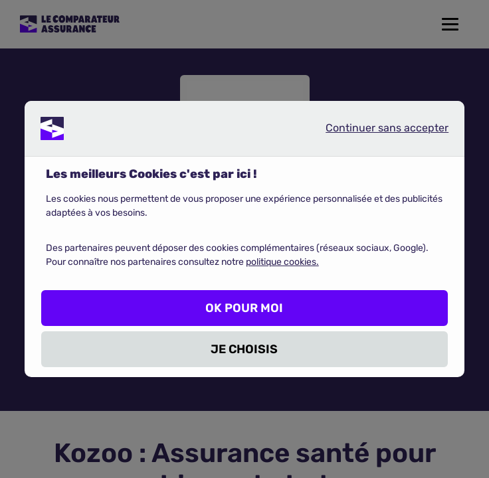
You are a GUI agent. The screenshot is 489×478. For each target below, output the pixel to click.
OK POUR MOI (244, 308)
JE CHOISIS (244, 349)
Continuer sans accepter (376, 130)
